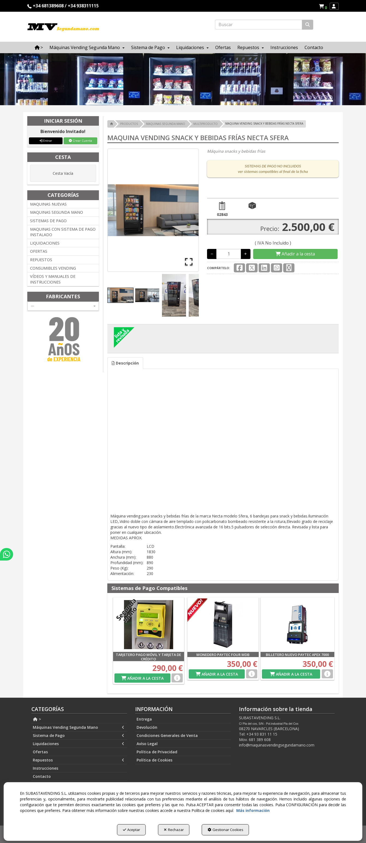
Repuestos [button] (78, 760)
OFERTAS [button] (38, 251)
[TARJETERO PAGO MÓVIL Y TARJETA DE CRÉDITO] (148, 624)
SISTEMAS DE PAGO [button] (48, 220)
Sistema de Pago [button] (78, 735)
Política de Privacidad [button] (157, 751)
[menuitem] (323, 6)
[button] (324, 6)
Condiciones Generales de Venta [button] (167, 735)
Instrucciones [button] (45, 768)
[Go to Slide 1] (120, 295)
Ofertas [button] (40, 751)
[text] (258, 24)
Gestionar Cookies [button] (225, 829)
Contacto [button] (42, 776)
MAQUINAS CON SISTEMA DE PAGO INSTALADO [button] (63, 232)
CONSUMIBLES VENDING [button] (53, 268)
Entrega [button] (144, 719)
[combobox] (63, 306)
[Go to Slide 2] (147, 295)
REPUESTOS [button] (41, 259)
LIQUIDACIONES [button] (45, 243)
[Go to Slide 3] (174, 295)
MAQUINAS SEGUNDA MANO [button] (56, 212)
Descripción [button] (125, 363)
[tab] (125, 363)
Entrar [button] (45, 141)
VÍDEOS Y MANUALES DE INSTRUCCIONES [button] (52, 279)
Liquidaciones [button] (78, 743)
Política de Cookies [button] (154, 760)
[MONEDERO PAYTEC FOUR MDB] (223, 624)
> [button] (37, 719)
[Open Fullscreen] (189, 262)
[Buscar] (307, 25)
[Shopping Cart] (295, 254)
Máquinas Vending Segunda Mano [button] (78, 727)
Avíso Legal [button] (147, 743)
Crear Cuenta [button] (80, 141)
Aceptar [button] (131, 829)
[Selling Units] (228, 254)
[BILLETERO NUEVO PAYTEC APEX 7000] (298, 624)
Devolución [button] (147, 727)
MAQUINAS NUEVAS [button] (48, 204)
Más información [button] (253, 810)
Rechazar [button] (174, 829)
